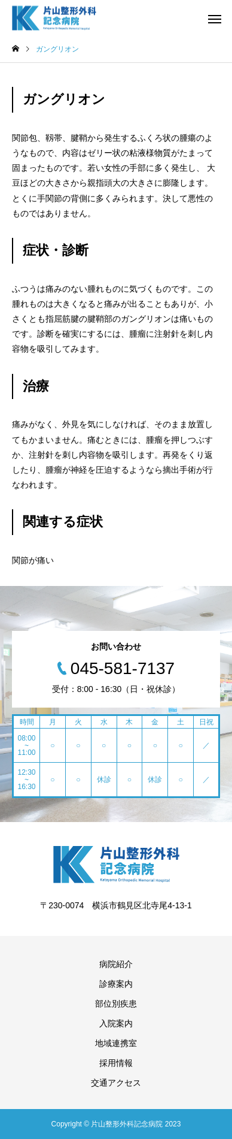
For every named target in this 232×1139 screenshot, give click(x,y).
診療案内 (116, 984)
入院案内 (116, 1023)
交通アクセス (116, 1082)
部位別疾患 (116, 1003)
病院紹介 (116, 964)
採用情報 (116, 1063)
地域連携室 (116, 1043)
